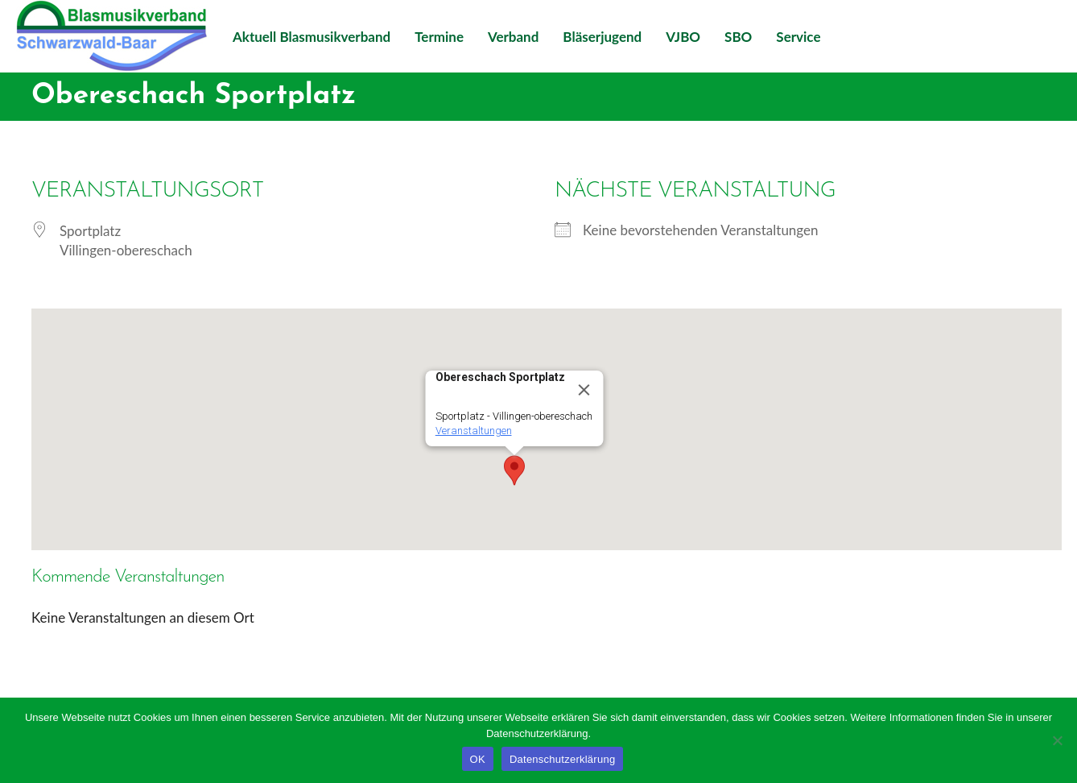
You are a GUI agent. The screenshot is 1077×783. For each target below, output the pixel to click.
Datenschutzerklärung (562, 759)
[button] (514, 470)
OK (477, 759)
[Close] (584, 390)
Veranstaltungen (473, 431)
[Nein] (1057, 740)
